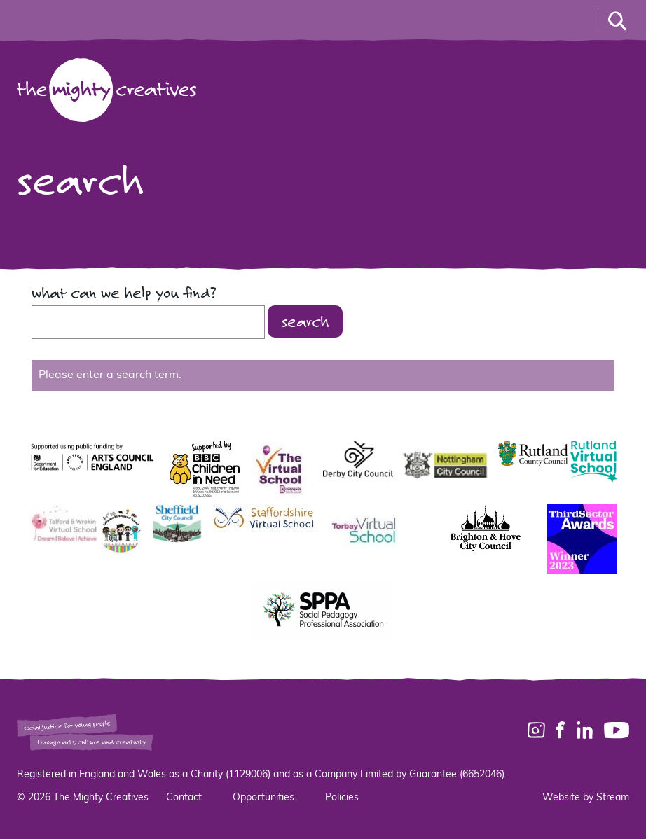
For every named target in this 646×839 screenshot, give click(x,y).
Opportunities (263, 798)
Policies (342, 798)
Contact (184, 798)
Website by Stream (585, 798)
